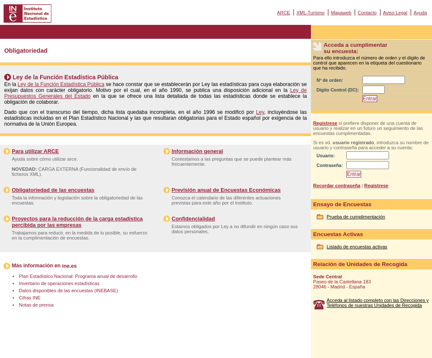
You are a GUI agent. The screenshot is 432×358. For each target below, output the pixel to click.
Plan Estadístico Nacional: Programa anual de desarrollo (78, 276)
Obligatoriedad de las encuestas (53, 190)
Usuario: (325, 155)
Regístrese (325, 123)
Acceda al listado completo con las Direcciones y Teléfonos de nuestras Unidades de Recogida (378, 303)
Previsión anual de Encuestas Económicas (226, 190)
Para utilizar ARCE (35, 151)
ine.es (69, 266)
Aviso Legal (395, 12)
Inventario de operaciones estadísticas (59, 283)
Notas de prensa (36, 304)
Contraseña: (329, 165)
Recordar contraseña (336, 185)
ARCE (283, 12)
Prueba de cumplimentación (356, 216)
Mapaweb (341, 12)
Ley (260, 112)
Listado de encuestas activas (357, 246)
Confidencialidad (193, 218)
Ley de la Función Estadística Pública (61, 84)
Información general (197, 151)
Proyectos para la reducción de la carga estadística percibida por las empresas (77, 221)
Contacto (367, 12)
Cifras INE (29, 297)
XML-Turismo (311, 12)
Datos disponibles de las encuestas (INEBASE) (68, 290)
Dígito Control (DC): (337, 89)
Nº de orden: (329, 80)
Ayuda (420, 12)
